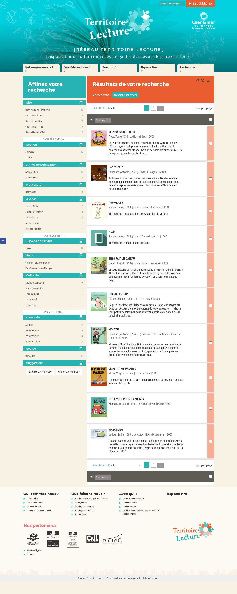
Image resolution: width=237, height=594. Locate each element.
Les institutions (129, 519)
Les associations (130, 515)
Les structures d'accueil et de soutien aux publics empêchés (141, 525)
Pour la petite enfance (84, 519)
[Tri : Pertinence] (103, 120)
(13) (54, 235)
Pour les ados (81, 527)
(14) (54, 139)
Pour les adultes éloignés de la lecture (91, 511)
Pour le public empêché (85, 523)
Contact (30, 567)
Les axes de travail (35, 515)
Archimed (99, 591)
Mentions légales (34, 563)
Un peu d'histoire (34, 519)
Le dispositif (32, 511)
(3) (54, 312)
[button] (41, 68)
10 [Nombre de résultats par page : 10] (197, 108)
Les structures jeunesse (133, 511)
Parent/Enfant (81, 515)
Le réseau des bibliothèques (39, 523)
